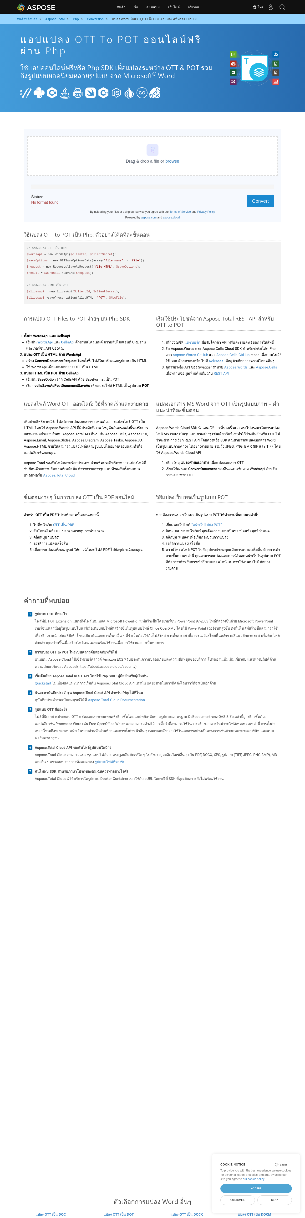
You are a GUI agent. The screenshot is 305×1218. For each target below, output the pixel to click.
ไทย (257, 7)
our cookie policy (253, 1179)
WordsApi (45, 342)
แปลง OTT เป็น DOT (119, 1214)
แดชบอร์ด (192, 342)
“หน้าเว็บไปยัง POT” (206, 525)
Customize (237, 1199)
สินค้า (121, 7)
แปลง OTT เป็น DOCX (186, 1214)
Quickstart (43, 683)
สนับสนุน (153, 7)
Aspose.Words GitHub (191, 355)
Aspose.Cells (266, 367)
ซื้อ (136, 7)
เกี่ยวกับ (193, 7)
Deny (274, 1199)
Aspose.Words (236, 367)
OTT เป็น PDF (63, 525)
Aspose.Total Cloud (59, 475)
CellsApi (67, 342)
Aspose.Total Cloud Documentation (116, 700)
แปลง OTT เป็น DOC (51, 1214)
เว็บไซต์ (174, 7)
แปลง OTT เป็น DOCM (254, 1214)
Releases (216, 361)
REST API (221, 373)
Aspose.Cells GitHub (232, 355)
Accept (256, 1188)
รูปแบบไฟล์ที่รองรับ (110, 762)
